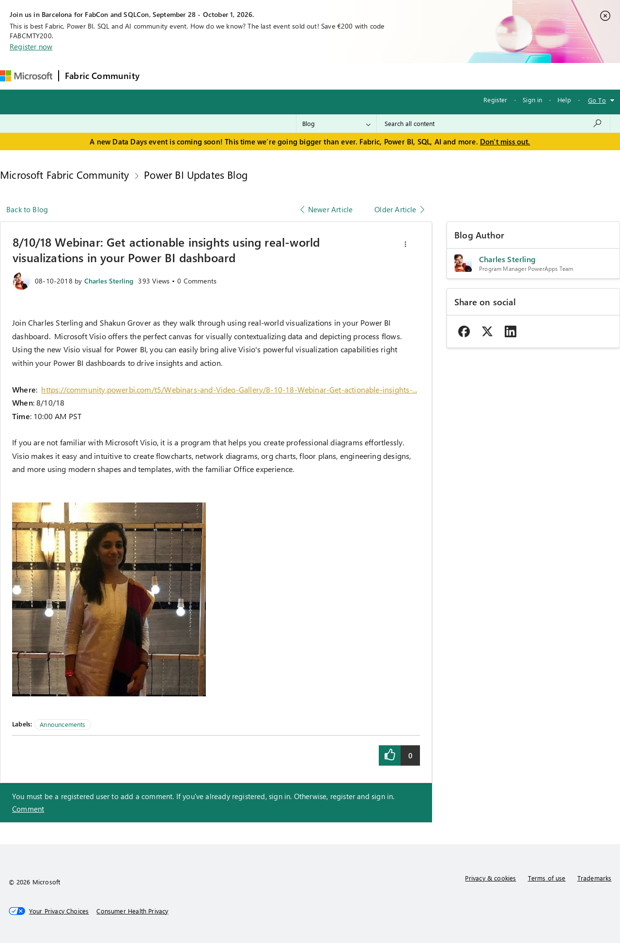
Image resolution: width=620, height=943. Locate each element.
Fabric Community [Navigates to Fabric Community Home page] (102, 75)
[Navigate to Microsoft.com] (26, 75)
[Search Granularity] (336, 123)
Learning (368, 76)
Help (564, 99)
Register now (31, 46)
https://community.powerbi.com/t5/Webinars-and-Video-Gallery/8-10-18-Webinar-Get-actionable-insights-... (229, 389)
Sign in (532, 99)
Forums (161, 76)
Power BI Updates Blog (196, 174)
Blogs (330, 76)
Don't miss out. (505, 141)
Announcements (62, 724)
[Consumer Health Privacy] (132, 911)
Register (495, 99)
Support (408, 76)
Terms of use (547, 878)
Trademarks (594, 878)
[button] (405, 244)
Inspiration (204, 76)
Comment (28, 809)
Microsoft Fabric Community (64, 174)
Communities (287, 76)
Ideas (243, 76)
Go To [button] (597, 100)
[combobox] (493, 123)
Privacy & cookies (490, 878)
